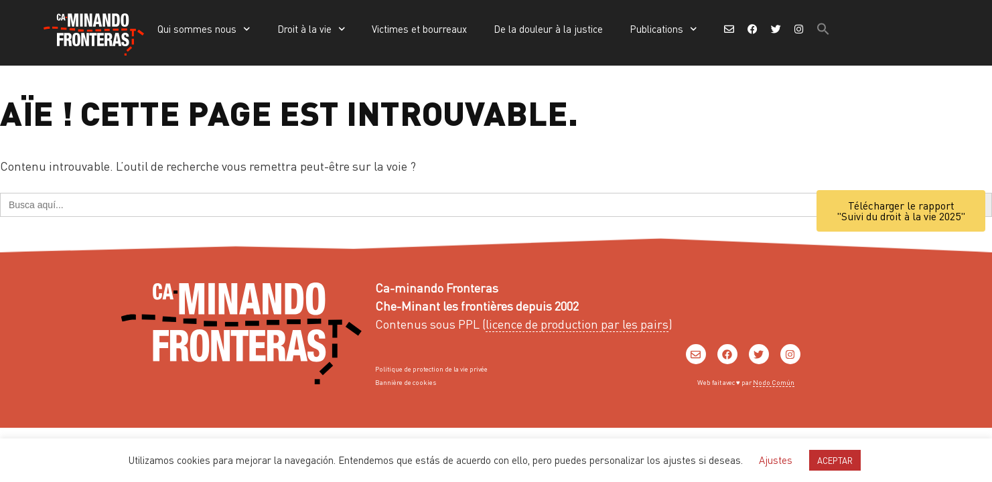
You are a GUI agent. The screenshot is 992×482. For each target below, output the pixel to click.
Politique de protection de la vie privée (431, 369)
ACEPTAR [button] (835, 460)
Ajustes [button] (775, 460)
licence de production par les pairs (577, 323)
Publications (663, 29)
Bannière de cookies (405, 382)
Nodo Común (773, 382)
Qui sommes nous (204, 29)
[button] (823, 28)
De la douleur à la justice (548, 28)
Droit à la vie (311, 29)
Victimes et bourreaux (419, 28)
